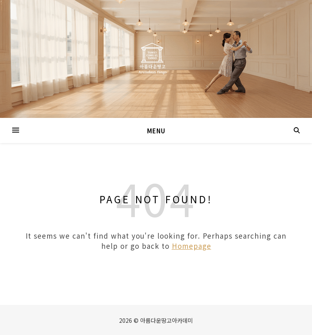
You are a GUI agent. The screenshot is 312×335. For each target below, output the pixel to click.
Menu (156, 130)
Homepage (191, 246)
